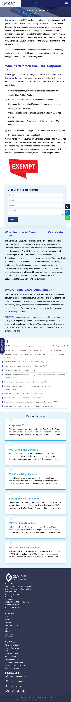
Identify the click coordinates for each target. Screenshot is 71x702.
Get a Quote (2, 345)
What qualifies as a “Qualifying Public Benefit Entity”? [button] (24, 362)
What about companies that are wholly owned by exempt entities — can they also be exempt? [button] (34, 376)
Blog (7, 628)
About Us (8, 620)
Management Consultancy (14, 662)
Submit (13, 219)
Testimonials (9, 634)
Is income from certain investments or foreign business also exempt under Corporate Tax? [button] (33, 387)
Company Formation (12, 668)
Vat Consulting (10, 657)
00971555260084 (16, 681)
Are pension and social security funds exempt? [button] (22, 370)
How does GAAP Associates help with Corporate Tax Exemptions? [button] (30, 406)
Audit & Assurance (12, 648)
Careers (8, 622)
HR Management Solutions (15, 665)
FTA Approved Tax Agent (14, 645)
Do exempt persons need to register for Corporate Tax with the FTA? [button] (31, 402)
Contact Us (9, 637)
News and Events (11, 625)
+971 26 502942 (14, 594)
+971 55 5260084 (14, 607)
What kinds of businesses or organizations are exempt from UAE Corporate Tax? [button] (36, 346)
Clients (7, 631)
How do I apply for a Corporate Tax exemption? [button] (23, 394)
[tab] (35, 346)
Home (7, 617)
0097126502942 (16, 686)
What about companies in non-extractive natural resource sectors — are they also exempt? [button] (34, 356)
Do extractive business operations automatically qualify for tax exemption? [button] (33, 350)
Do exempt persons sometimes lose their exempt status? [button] (26, 382)
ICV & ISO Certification (13, 651)
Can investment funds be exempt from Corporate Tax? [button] (25, 366)
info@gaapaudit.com (18, 677)
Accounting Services (12, 654)
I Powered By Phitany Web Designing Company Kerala (35, 700)
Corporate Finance (12, 659)
